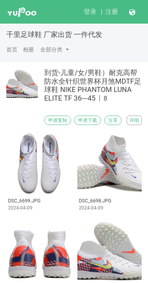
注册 (111, 11)
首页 (11, 49)
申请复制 (57, 120)
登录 (90, 11)
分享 (113, 120)
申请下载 (87, 120)
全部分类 (51, 49)
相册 (28, 49)
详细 (134, 120)
